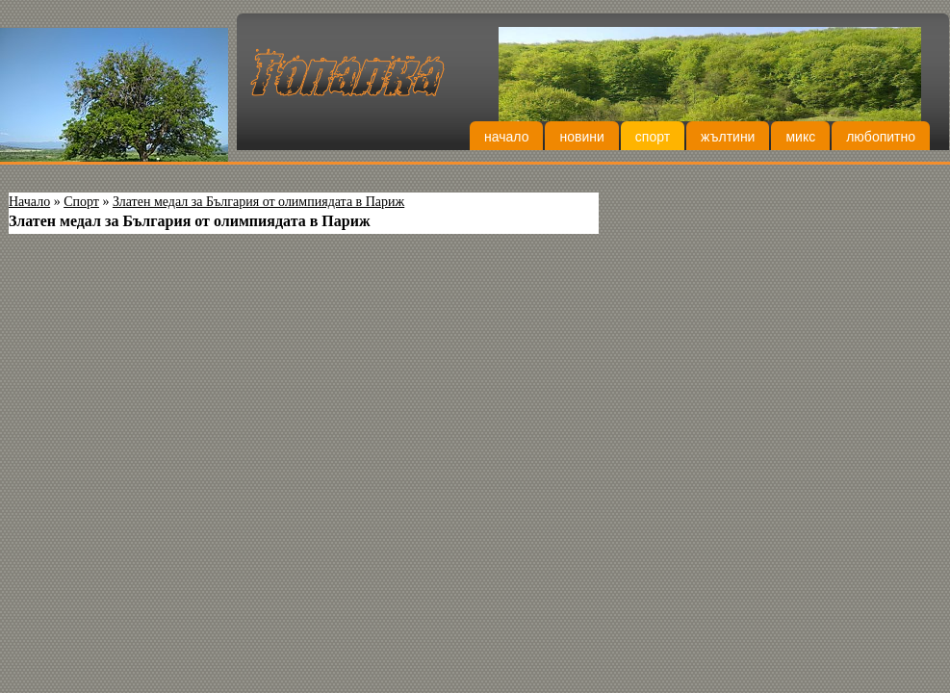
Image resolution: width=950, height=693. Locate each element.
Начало (506, 136)
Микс (800, 136)
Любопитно (880, 136)
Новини (581, 136)
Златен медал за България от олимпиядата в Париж (258, 201)
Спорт (652, 136)
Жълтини (728, 136)
